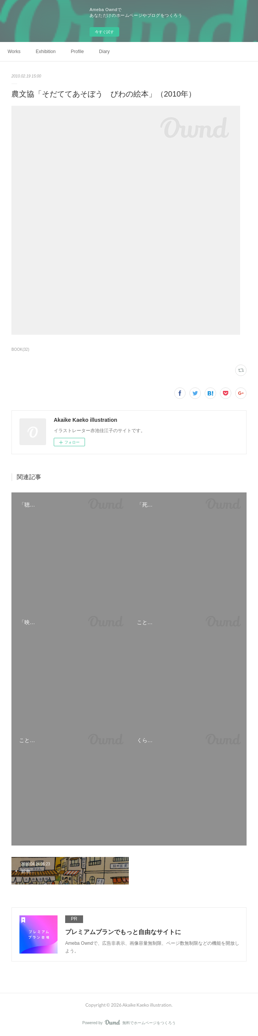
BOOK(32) (20, 349)
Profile (77, 51)
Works (14, 51)
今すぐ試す (104, 32)
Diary (104, 51)
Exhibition (46, 51)
